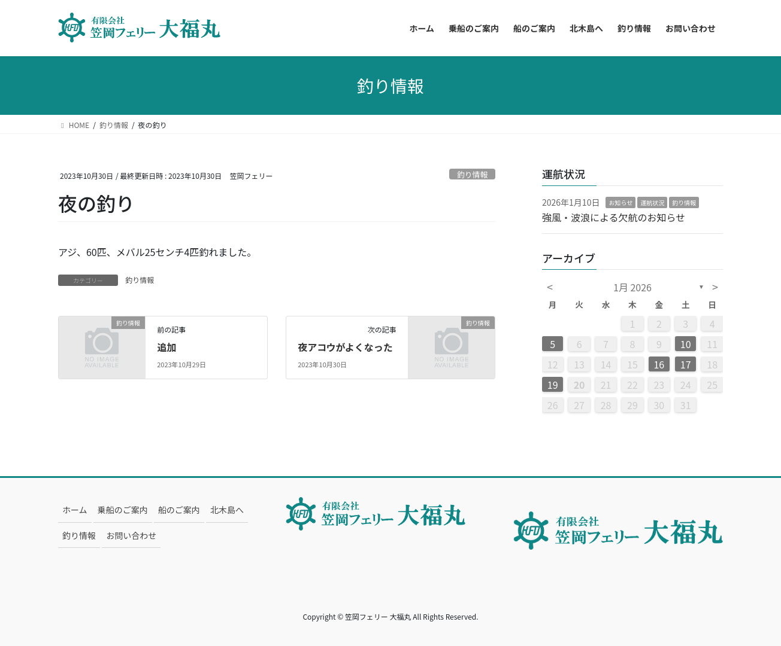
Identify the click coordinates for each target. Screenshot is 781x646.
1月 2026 (632, 287)
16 (658, 364)
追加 (166, 347)
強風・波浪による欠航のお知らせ (613, 217)
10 (685, 344)
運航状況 (652, 202)
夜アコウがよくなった (345, 347)
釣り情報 (472, 174)
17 (685, 364)
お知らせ (620, 202)
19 (552, 384)
